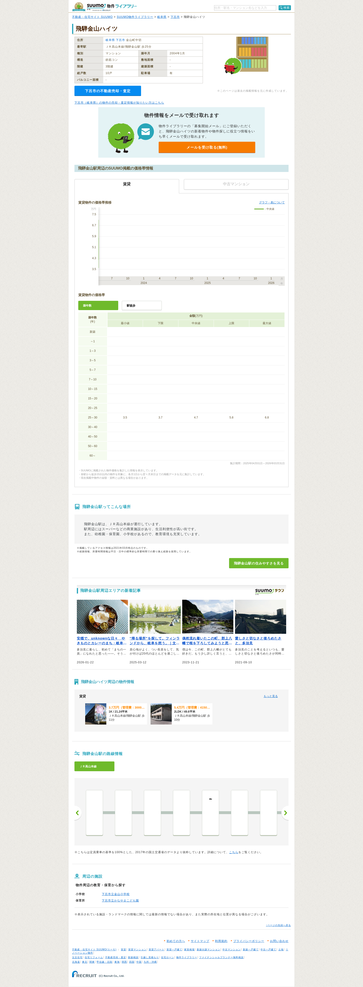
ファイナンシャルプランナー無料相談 (221, 957)
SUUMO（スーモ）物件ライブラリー (104, 6)
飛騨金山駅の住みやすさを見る (259, 563)
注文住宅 (77, 957)
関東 (92, 962)
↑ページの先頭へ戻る (278, 925)
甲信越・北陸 (104, 962)
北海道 (76, 962)
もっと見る (271, 696)
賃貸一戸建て (174, 949)
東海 (117, 962)
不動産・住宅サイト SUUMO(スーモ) (94, 949)
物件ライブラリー (186, 957)
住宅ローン (167, 957)
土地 (281, 949)
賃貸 (123, 949)
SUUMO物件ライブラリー (135, 17)
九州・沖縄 (150, 962)
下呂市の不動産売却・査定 (108, 91)
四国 (131, 962)
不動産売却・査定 (115, 957)
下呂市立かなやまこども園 (120, 900)
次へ (285, 813)
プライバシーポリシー (248, 941)
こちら (233, 852)
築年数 (87, 305)
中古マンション (231, 949)
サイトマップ (200, 941)
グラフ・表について (272, 202)
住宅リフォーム (94, 957)
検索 (287, 7)
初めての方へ (176, 941)
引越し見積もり (150, 957)
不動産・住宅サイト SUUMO (92, 17)
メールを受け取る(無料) (206, 147)
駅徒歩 (131, 305)
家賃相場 (189, 949)
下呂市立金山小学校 (116, 894)
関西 (124, 962)
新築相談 (133, 957)
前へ (78, 813)
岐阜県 (162, 17)
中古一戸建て (268, 949)
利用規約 (221, 941)
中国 (139, 962)
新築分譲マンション (208, 949)
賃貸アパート (156, 949)
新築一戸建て (251, 949)
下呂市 (175, 17)
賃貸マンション (137, 949)
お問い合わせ (279, 941)
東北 (84, 962)
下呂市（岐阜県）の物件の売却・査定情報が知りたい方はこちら (119, 102)
